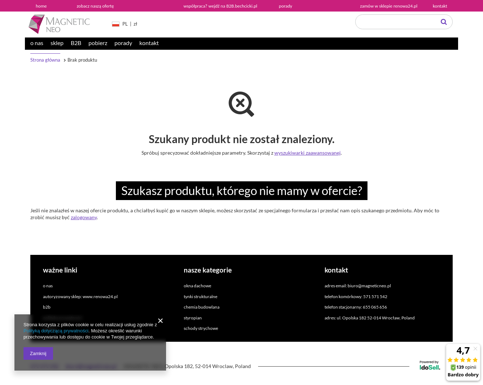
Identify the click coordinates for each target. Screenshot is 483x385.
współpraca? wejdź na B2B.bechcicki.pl (220, 6)
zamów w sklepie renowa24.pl (389, 6)
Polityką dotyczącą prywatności (55, 330)
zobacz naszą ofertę (95, 6)
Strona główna (45, 60)
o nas (36, 42)
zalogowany (84, 217)
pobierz (97, 42)
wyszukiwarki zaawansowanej (307, 153)
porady (123, 42)
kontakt (149, 42)
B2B (76, 42)
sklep (57, 42)
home (41, 6)
